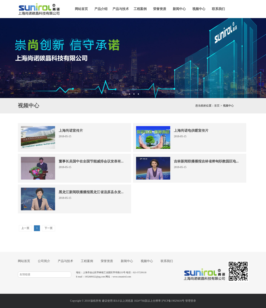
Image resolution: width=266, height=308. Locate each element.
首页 (217, 105)
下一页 (49, 228)
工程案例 (140, 9)
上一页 (25, 228)
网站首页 (81, 9)
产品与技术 (120, 9)
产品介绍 (100, 9)
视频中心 (198, 9)
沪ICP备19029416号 (172, 300)
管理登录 (190, 300)
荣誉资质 (159, 9)
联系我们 (218, 9)
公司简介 (44, 261)
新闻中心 (179, 9)
